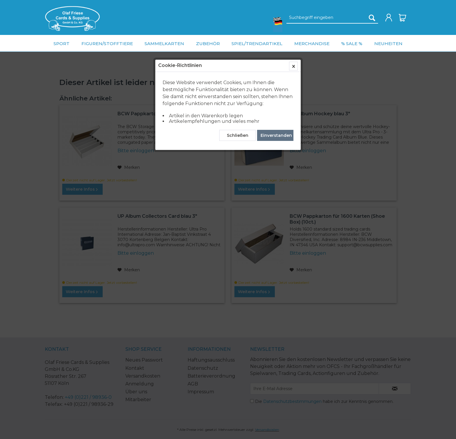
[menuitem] (72, 18)
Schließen (237, 135)
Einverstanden (276, 135)
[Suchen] (372, 18)
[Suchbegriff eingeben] (332, 18)
